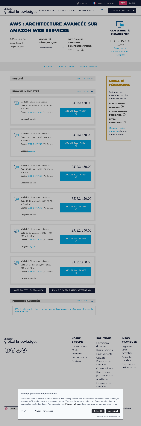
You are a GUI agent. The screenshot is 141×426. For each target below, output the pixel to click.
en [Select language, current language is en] (25, 411)
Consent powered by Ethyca (108, 416)
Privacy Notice (72, 404)
